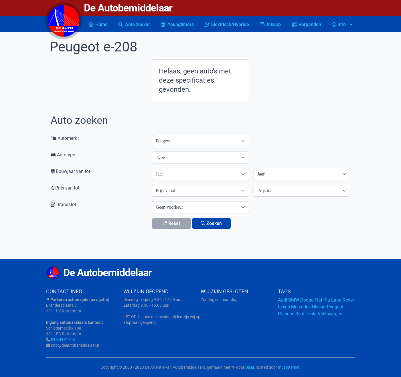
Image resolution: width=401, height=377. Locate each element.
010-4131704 (63, 339)
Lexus (284, 307)
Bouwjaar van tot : (71, 171)
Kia (326, 300)
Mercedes (301, 307)
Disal (249, 367)
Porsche (286, 313)
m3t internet (289, 367)
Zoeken (211, 223)
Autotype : (64, 154)
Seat (300, 313)
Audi (282, 300)
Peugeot (335, 307)
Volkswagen (330, 313)
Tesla (311, 313)
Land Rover (342, 300)
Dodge (306, 300)
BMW (293, 300)
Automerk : (65, 138)
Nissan (319, 307)
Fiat (318, 300)
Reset (171, 223)
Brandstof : (65, 204)
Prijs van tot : (66, 188)
